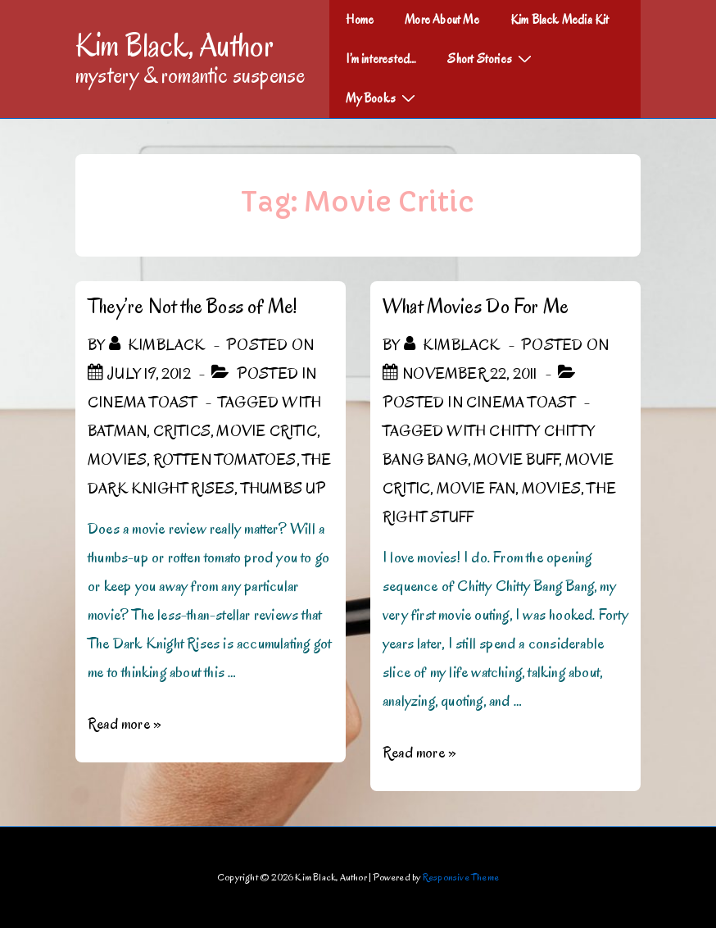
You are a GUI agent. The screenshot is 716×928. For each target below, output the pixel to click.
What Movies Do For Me (476, 306)
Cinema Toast (142, 402)
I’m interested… (381, 59)
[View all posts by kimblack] (159, 345)
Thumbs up (284, 488)
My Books (382, 97)
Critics (182, 431)
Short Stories (491, 58)
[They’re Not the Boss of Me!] (149, 373)
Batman (117, 431)
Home (360, 19)
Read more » (124, 724)
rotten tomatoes (225, 460)
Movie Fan (476, 488)
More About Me (442, 19)
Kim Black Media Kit (560, 19)
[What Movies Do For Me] (469, 373)
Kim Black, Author (174, 45)
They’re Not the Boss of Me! (192, 306)
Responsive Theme (461, 877)
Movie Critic (266, 431)
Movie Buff (516, 460)
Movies (117, 460)
